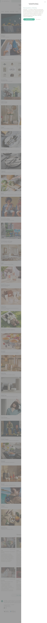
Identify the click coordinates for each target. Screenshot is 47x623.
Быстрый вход (29, 19)
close (45, 2)
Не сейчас (38, 19)
